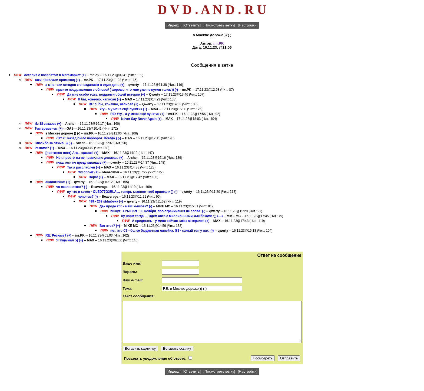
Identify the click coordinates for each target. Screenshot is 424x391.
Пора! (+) (96, 177)
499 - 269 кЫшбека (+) (106, 201)
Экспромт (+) (88, 172)
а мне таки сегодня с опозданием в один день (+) (84, 85)
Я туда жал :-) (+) (69, 240)
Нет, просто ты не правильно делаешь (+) (89, 158)
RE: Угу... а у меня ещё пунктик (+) (137, 114)
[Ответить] (192, 25)
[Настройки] (248, 25)
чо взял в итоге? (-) (71, 187)
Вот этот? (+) (110, 226)
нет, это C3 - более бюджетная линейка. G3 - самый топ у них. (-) (162, 230)
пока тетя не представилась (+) (81, 162)
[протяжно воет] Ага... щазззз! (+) (71, 153)
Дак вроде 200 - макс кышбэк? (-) (126, 206)
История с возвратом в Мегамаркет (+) (55, 75)
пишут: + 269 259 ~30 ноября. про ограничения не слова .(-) (157, 211)
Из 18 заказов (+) (48, 124)
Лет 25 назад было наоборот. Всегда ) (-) (88, 138)
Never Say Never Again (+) (141, 119)
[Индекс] (174, 25)
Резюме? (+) (44, 148)
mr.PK (218, 43)
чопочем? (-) (88, 196)
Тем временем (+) (48, 128)
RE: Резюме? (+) (58, 235)
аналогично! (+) (57, 182)
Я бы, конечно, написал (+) (99, 99)
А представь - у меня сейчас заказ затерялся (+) (170, 221)
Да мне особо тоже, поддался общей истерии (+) (106, 94)
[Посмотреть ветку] (219, 25)
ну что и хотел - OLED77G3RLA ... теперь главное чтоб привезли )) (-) (122, 192)
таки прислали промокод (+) (57, 80)
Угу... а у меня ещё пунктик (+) (123, 109)
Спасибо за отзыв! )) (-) (53, 143)
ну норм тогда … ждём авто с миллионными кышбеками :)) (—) (172, 216)
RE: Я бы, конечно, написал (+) (113, 104)
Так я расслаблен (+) (83, 167)
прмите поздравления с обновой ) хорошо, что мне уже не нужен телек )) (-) (117, 90)
